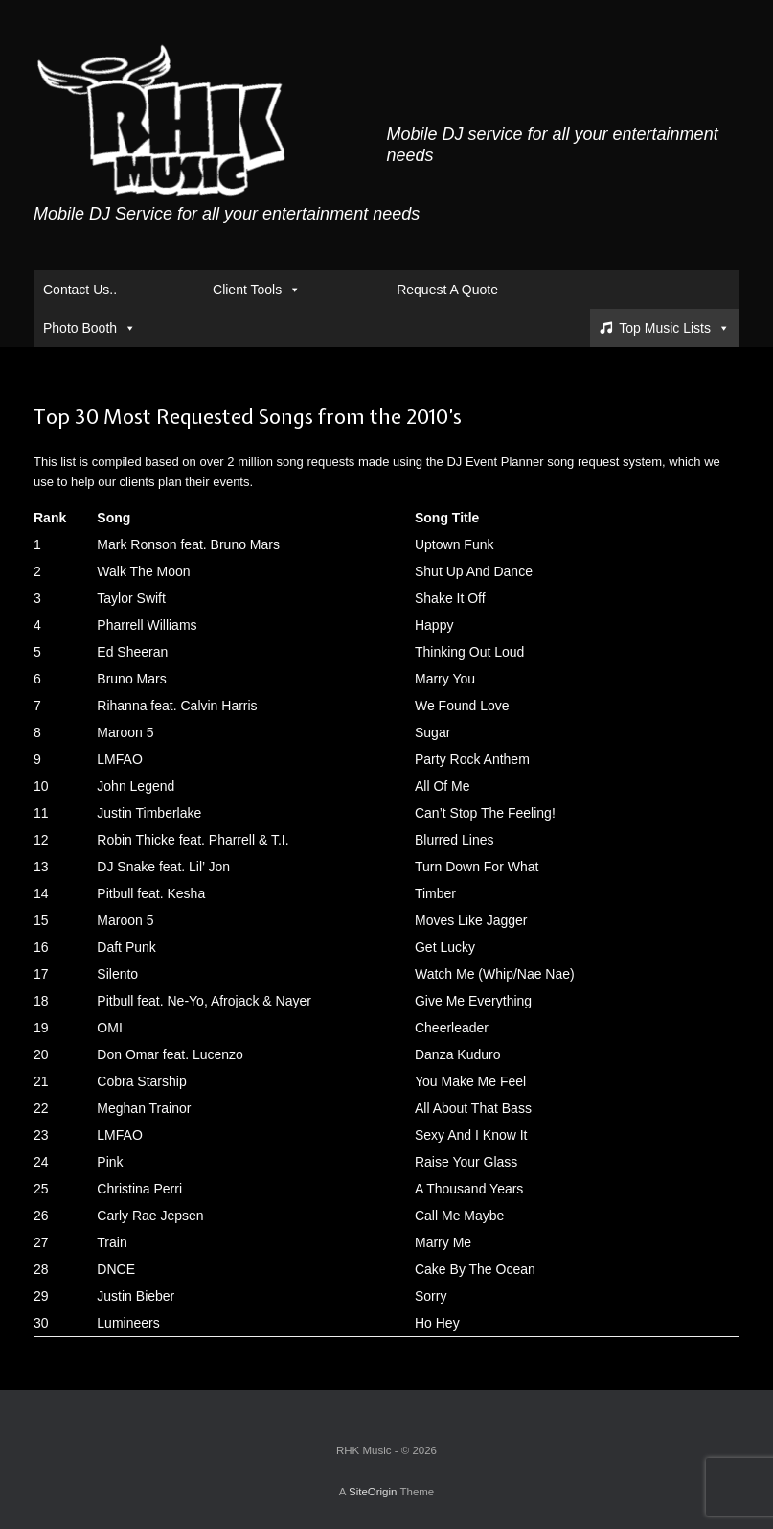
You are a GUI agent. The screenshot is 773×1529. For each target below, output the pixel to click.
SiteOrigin (373, 1491)
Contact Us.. (80, 289)
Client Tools (257, 289)
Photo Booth (89, 328)
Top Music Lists (674, 328)
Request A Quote (447, 289)
